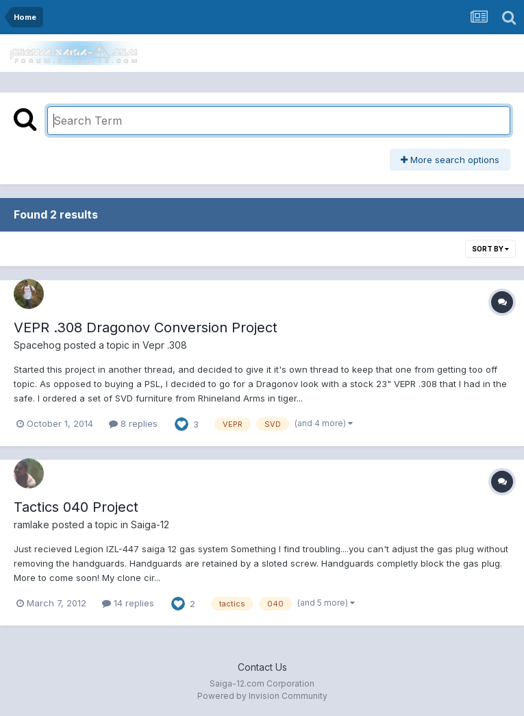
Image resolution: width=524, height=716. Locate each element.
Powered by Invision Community (262, 696)
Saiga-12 (150, 524)
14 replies (128, 602)
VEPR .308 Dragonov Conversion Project (145, 327)
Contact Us (262, 667)
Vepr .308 (164, 345)
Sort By (490, 249)
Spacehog (37, 345)
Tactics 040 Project (76, 507)
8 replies (133, 423)
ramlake (31, 524)
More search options (450, 159)
